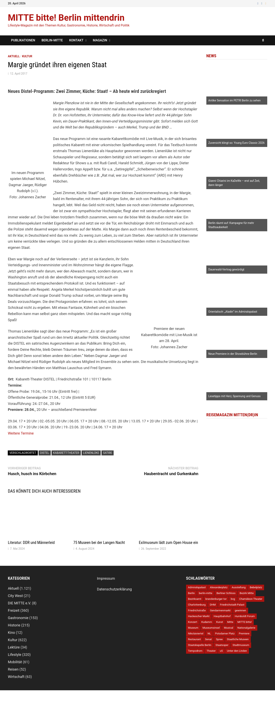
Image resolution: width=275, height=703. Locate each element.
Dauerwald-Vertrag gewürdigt (226, 269)
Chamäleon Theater (250, 598)
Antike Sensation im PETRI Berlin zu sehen (234, 100)
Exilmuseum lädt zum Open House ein (168, 542)
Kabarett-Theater (66, 452)
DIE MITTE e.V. (19, 603)
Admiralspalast (197, 587)
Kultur (27, 56)
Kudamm (206, 621)
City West (15, 596)
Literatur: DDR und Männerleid (31, 542)
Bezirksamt (194, 598)
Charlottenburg (197, 604)
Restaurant (194, 639)
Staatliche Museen (238, 639)
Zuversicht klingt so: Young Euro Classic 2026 (236, 142)
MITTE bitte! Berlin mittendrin (66, 18)
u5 (221, 650)
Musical (228, 627)
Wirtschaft (16, 677)
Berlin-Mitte (52, 40)
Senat (208, 639)
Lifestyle (14, 654)
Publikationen (23, 40)
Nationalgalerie (246, 627)
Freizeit (13, 610)
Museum (193, 627)
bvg (233, 598)
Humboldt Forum (245, 616)
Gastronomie (18, 618)
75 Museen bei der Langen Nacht (99, 542)
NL (209, 633)
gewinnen (240, 610)
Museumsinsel (211, 627)
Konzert (192, 621)
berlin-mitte (205, 593)
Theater (211, 650)
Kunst (219, 621)
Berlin (191, 593)
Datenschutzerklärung (114, 589)
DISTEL (44, 452)
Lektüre (14, 647)
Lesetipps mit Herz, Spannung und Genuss (234, 396)
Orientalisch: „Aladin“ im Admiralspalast (232, 311)
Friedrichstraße (197, 610)
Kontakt (76, 40)
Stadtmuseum (241, 645)
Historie (14, 625)
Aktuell (14, 56)
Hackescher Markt (199, 616)
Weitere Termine (21, 433)
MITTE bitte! (244, 621)
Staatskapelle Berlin (199, 645)
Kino (11, 632)
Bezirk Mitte (247, 593)
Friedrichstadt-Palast (232, 604)
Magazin (100, 40)
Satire (107, 452)
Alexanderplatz (218, 587)
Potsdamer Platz (225, 633)
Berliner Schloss (225, 593)
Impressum (106, 578)
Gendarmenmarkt (220, 610)
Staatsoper (222, 645)
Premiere (244, 633)
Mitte (230, 621)
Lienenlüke (91, 452)
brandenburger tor (216, 598)
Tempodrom (195, 650)
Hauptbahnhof (222, 616)
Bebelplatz (256, 587)
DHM (213, 604)
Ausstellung (239, 587)
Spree (219, 639)
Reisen (13, 669)
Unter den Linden (237, 650)
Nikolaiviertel (195, 633)
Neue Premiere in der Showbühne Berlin (232, 353)
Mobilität (15, 662)
